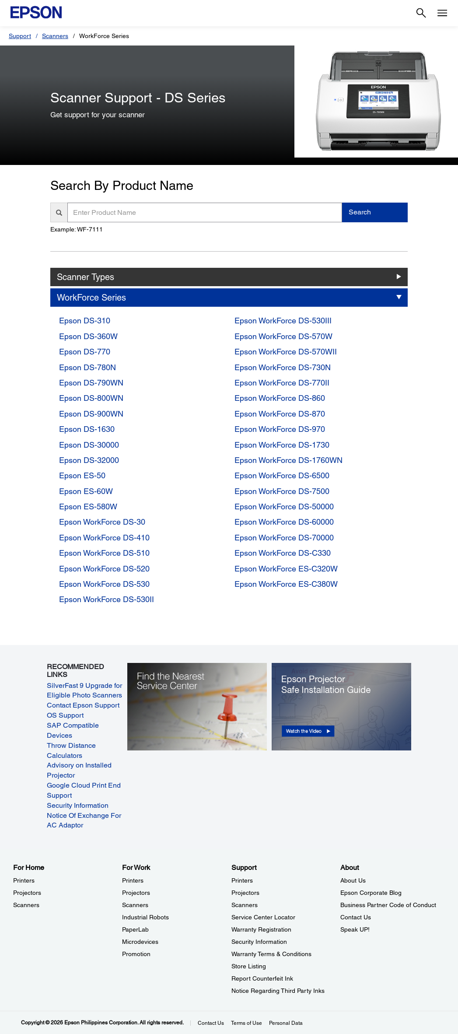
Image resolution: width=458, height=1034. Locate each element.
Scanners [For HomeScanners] (26, 904)
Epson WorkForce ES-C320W (286, 568)
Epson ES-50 (82, 475)
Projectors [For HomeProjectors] (27, 892)
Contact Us (211, 1023)
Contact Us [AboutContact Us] (355, 917)
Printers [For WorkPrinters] (132, 880)
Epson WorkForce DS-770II (281, 382)
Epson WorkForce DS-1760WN (288, 460)
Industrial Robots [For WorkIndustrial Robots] (145, 917)
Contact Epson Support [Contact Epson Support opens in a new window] (83, 705)
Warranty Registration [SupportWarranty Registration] (261, 929)
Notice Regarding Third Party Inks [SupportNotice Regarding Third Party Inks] (278, 990)
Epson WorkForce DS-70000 (284, 537)
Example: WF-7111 (76, 229)
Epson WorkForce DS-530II (106, 599)
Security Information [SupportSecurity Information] (259, 941)
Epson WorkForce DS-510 (104, 552)
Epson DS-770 (84, 351)
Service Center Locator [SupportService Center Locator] (263, 917)
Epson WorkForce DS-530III (283, 320)
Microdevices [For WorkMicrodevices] (140, 941)
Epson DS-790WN (91, 382)
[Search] (421, 13)
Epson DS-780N (87, 367)
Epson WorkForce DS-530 (104, 584)
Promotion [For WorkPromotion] (136, 953)
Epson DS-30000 (89, 444)
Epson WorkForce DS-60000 (284, 521)
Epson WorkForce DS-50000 (284, 506)
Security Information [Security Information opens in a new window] (77, 805)
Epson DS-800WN (91, 398)
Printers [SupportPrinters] (242, 880)
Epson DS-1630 (87, 429)
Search (360, 212)
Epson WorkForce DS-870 (279, 413)
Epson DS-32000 (89, 460)
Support (20, 35)
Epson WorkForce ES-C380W (286, 584)
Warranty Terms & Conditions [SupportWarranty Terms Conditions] (271, 953)
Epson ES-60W (86, 491)
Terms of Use (246, 1023)
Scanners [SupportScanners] (244, 904)
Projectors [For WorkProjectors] (136, 892)
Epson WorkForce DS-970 (279, 429)
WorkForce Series (91, 297)
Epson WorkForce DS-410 (104, 537)
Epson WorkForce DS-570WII (285, 351)
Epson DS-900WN (91, 413)
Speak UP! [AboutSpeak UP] (355, 929)
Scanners (55, 35)
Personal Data (286, 1023)
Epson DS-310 (84, 320)
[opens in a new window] (341, 706)
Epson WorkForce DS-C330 (282, 552)
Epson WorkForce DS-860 (279, 398)
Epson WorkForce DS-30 (102, 521)
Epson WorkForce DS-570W (283, 336)
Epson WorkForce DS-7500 (281, 491)
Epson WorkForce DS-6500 (281, 475)
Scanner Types (85, 277)
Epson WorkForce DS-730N (282, 367)
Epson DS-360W (88, 336)
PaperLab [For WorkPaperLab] (135, 929)
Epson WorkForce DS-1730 (281, 444)
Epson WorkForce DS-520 (104, 568)
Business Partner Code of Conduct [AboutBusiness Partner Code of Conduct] (388, 904)
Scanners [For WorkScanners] (135, 904)
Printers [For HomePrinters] (24, 880)
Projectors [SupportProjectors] (245, 892)
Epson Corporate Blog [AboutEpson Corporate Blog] (371, 892)
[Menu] (442, 13)
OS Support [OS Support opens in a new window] (65, 715)
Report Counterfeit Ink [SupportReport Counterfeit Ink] (262, 978)
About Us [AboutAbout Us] (353, 880)
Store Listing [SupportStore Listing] (248, 966)
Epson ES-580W (88, 506)
